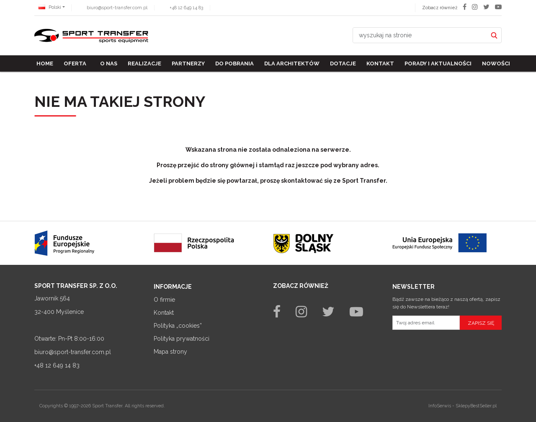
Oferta (75, 63)
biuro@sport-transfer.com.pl (117, 7)
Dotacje (343, 63)
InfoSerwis (439, 406)
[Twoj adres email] (426, 323)
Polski (50, 7)
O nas (108, 63)
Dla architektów (292, 63)
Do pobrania (234, 63)
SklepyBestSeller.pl (476, 406)
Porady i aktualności (438, 63)
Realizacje (144, 63)
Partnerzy (188, 63)
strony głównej (232, 165)
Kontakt (380, 63)
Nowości (496, 63)
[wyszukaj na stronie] (420, 35)
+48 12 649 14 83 (186, 7)
